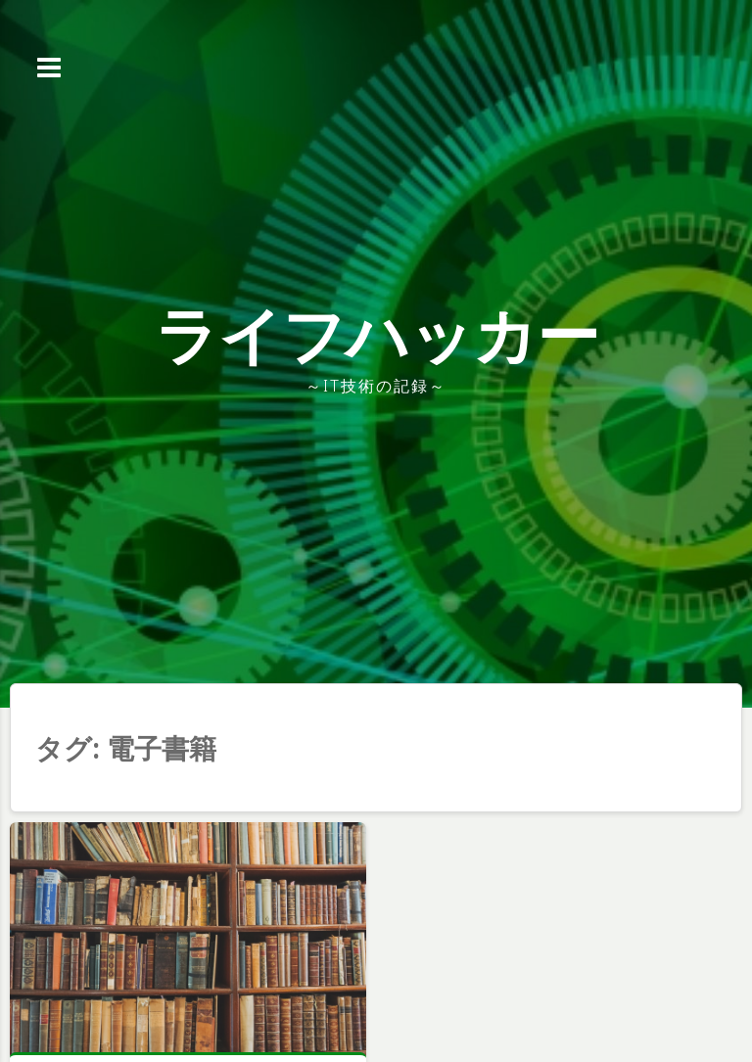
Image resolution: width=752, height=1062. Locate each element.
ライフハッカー (376, 334)
